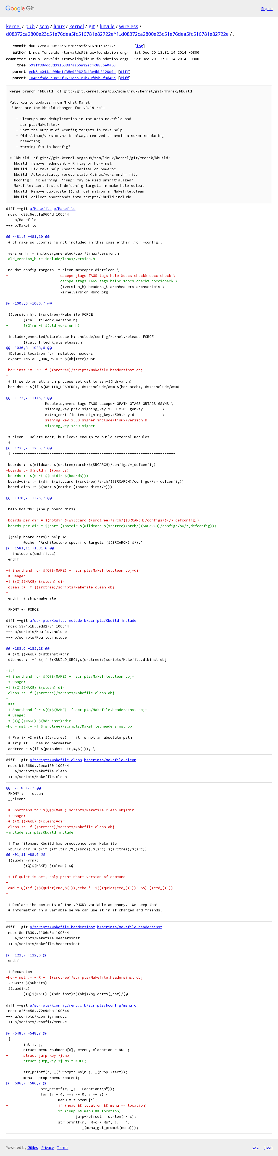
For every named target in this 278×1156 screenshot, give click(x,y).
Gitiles (32, 1147)
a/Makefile (41, 208)
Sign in (267, 8)
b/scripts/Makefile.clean (110, 760)
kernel (13, 26)
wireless (128, 26)
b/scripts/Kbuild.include (110, 620)
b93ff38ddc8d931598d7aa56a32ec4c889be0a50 (72, 65)
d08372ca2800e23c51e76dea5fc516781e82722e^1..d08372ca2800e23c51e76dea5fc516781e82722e (117, 34)
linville (107, 26)
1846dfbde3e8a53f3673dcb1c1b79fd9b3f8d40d (72, 77)
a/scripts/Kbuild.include (56, 620)
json (268, 1147)
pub (30, 26)
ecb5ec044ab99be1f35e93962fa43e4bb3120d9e (72, 71)
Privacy (47, 1147)
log (139, 45)
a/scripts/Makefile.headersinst (62, 927)
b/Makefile (64, 208)
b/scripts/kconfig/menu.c (110, 1005)
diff (124, 71)
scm (44, 26)
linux (59, 26)
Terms (62, 1147)
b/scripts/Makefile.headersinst (129, 927)
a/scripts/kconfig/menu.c (56, 1005)
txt (255, 1147)
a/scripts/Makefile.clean (56, 760)
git (92, 26)
